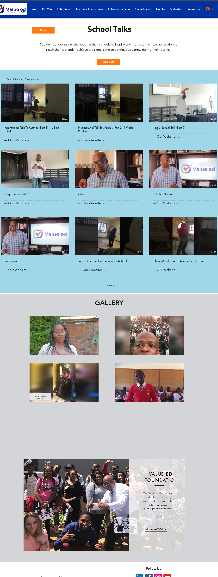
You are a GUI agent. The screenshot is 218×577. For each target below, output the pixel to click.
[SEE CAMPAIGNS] (156, 529)
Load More (109, 285)
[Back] (43, 30)
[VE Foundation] (100, 547)
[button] (47, 9)
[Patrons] (109, 547)
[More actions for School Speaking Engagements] (21, 79)
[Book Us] (108, 62)
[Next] (180, 505)
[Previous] (28, 505)
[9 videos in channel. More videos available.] (109, 179)
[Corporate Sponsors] (104, 547)
